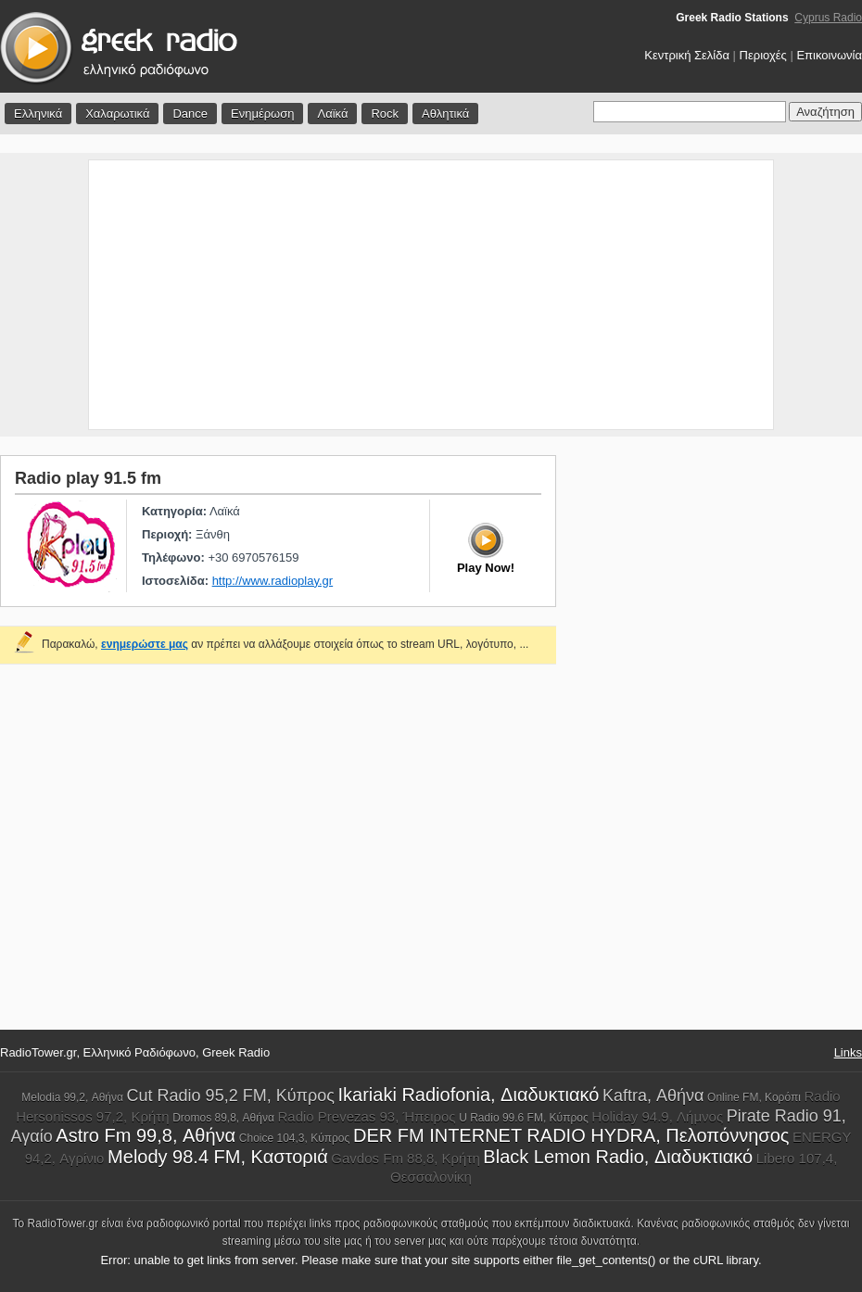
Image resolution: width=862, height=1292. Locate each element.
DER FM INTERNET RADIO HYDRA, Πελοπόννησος (571, 1135)
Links (848, 1052)
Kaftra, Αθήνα (653, 1095)
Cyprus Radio (828, 17)
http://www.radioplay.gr (273, 581)
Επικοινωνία (829, 55)
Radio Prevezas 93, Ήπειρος (366, 1116)
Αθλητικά (445, 113)
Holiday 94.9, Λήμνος (657, 1116)
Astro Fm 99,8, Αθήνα (145, 1135)
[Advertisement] (431, 294)
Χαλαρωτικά (117, 113)
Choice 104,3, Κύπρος (294, 1138)
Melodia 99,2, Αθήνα (72, 1097)
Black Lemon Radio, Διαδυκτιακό (618, 1156)
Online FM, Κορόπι (754, 1097)
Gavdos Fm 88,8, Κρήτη (405, 1158)
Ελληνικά (38, 113)
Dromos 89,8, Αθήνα (223, 1117)
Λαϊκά (332, 113)
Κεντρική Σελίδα (686, 55)
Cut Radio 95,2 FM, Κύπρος (231, 1095)
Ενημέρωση (263, 113)
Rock (385, 113)
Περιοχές (763, 55)
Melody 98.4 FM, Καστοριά (218, 1156)
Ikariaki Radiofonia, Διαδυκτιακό (468, 1094)
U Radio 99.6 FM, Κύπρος (524, 1117)
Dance (190, 113)
